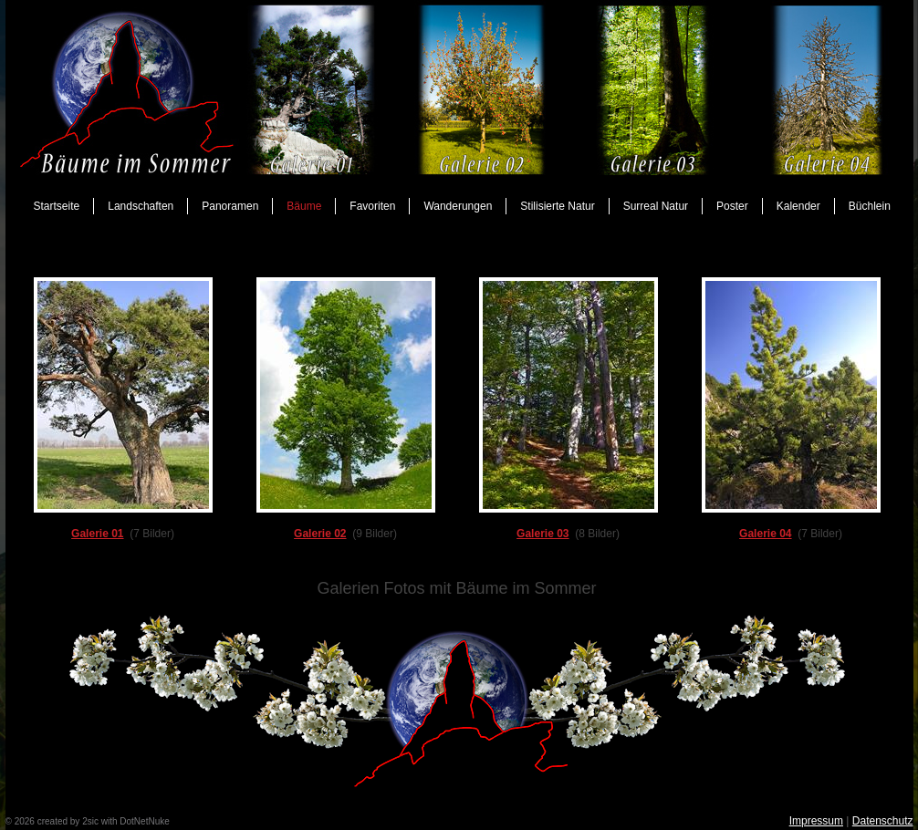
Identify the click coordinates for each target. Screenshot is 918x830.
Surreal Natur (655, 206)
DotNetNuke (144, 821)
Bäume (304, 206)
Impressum (816, 820)
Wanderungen (457, 206)
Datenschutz (882, 820)
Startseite (57, 206)
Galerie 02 (320, 533)
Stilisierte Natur (557, 206)
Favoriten (372, 206)
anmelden (191, 821)
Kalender (798, 206)
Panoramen (230, 206)
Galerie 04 (765, 533)
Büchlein (870, 206)
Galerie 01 (97, 533)
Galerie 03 (542, 533)
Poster (732, 206)
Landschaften (140, 206)
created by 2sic (68, 821)
